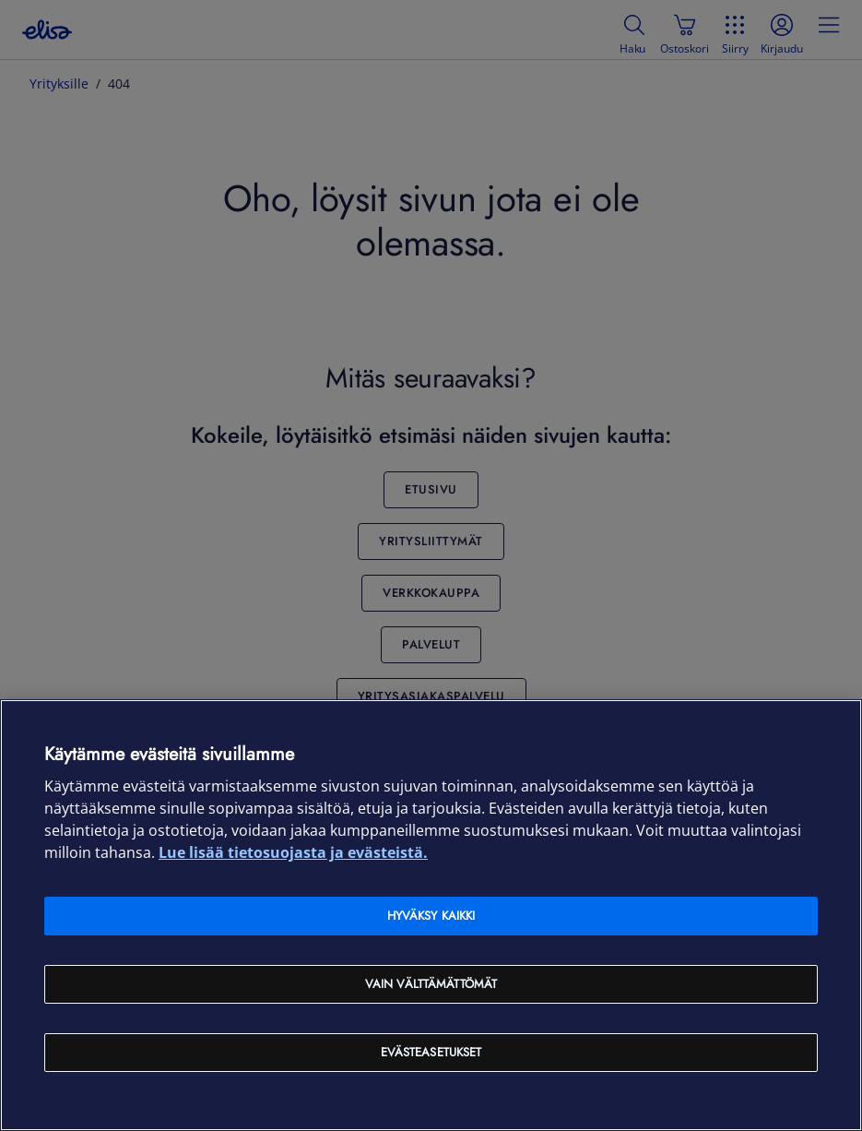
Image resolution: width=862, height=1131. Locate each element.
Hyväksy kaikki (431, 915)
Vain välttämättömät (431, 984)
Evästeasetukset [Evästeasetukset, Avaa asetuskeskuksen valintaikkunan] (431, 1052)
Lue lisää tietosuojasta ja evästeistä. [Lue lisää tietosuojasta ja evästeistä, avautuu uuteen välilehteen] (293, 852)
